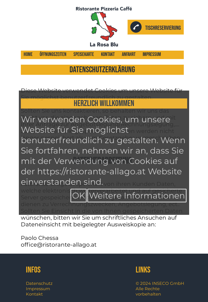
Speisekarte (83, 54)
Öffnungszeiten (53, 54)
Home (28, 54)
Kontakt (108, 54)
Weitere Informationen (137, 195)
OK (78, 195)
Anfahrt (129, 54)
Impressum (152, 54)
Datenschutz (39, 283)
